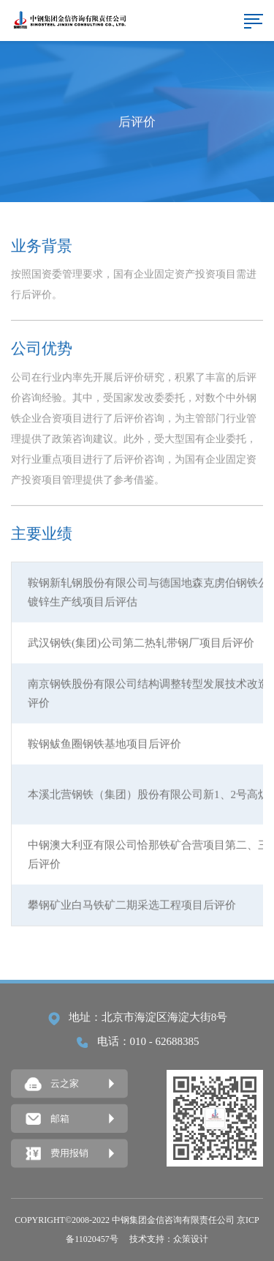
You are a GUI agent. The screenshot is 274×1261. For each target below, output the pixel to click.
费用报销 (56, 1154)
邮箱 (47, 1119)
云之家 (52, 1084)
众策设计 (190, 1239)
